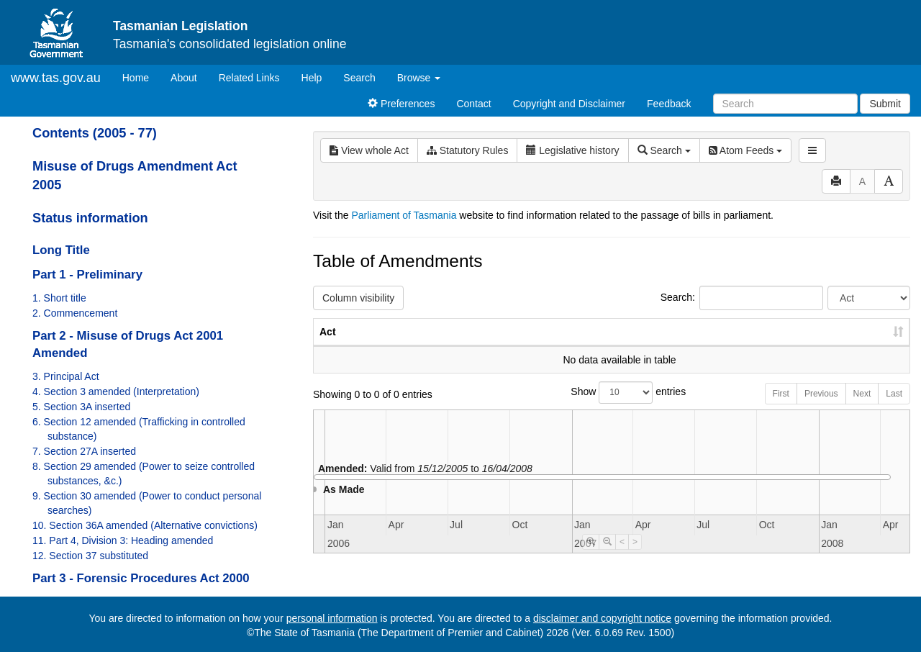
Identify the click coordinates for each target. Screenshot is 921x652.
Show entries (611, 407)
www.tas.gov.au (56, 78)
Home (141, 76)
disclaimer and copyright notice (602, 618)
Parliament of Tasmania (403, 215)
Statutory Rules (468, 150)
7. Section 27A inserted (84, 451)
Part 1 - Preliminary (87, 274)
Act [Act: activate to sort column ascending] (327, 346)
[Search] (785, 104)
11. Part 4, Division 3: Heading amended (122, 540)
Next (862, 408)
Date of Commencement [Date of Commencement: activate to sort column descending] (834, 339)
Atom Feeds (745, 150)
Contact (473, 103)
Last (894, 408)
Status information (90, 218)
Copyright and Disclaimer (569, 103)
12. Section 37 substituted (90, 555)
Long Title (61, 250)
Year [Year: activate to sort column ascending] (735, 346)
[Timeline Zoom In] (590, 556)
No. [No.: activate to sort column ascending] (669, 346)
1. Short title (59, 298)
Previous (821, 408)
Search (359, 77)
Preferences (401, 103)
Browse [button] (419, 77)
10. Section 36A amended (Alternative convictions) (145, 525)
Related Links (249, 77)
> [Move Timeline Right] (635, 556)
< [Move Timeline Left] (622, 556)
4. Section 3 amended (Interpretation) (115, 391)
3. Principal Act (65, 376)
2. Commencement (74, 313)
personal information (332, 618)
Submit (885, 103)
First (781, 408)
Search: (742, 298)
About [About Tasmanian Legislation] (184, 77)
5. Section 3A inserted (81, 406)
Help (311, 77)
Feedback (669, 103)
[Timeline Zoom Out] (607, 556)
